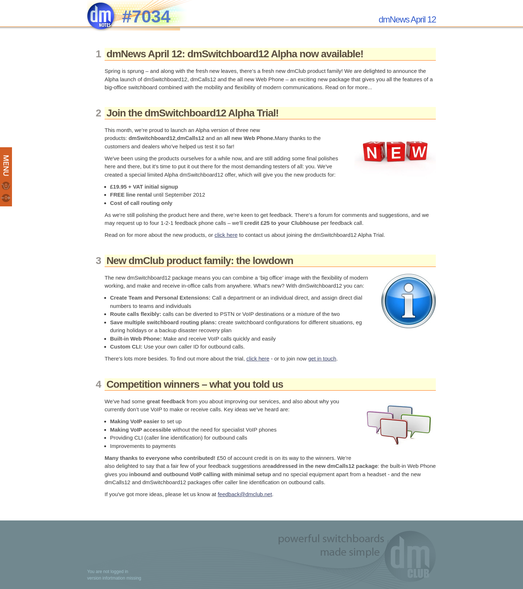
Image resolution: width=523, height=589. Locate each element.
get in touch (322, 358)
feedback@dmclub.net (245, 494)
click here (226, 235)
